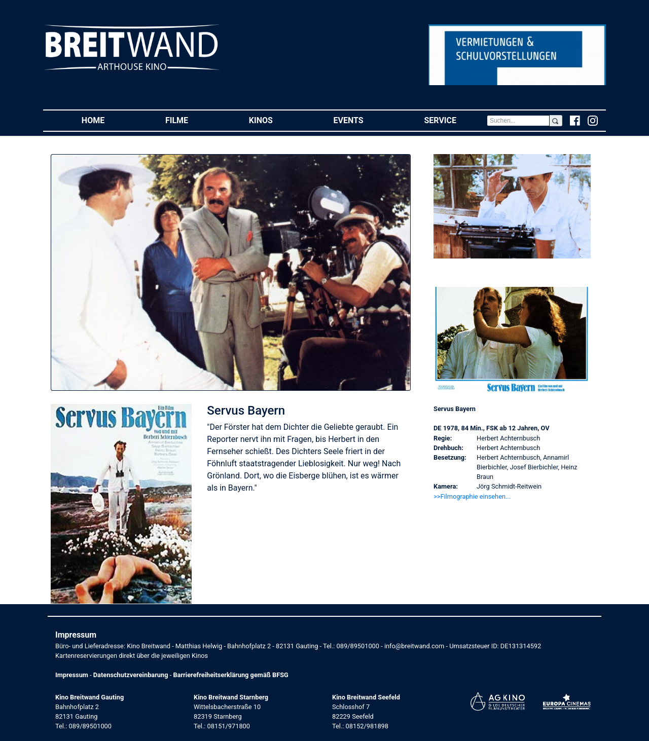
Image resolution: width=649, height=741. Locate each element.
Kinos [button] (276, 120)
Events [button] (364, 120)
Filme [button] (192, 120)
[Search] (518, 120)
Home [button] (108, 120)
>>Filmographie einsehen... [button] (472, 496)
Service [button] (455, 120)
